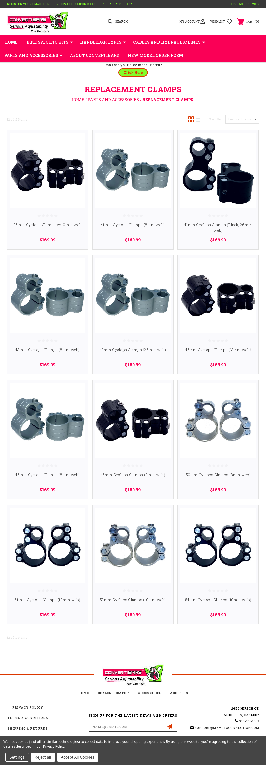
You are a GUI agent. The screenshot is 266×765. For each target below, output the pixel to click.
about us (179, 693)
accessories (149, 693)
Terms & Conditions (27, 718)
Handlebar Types (103, 42)
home (83, 693)
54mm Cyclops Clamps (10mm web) (218, 599)
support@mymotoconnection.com (227, 727)
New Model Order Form (155, 55)
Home (11, 42)
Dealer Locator (113, 693)
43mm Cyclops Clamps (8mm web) (47, 349)
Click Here (133, 72)
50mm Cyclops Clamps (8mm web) (218, 474)
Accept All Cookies (77, 757)
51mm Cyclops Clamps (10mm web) (47, 599)
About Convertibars (94, 55)
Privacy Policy (27, 707)
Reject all (43, 757)
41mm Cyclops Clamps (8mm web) (133, 224)
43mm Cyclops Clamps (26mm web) (133, 349)
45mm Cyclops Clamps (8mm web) (47, 474)
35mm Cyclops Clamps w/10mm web (48, 224)
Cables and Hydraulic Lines (169, 42)
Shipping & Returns (27, 728)
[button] (133, 72)
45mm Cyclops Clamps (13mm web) (218, 349)
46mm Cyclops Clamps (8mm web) (133, 474)
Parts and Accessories (33, 55)
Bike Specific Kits (50, 42)
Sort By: (215, 119)
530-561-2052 (249, 4)
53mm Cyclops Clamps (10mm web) (133, 599)
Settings (17, 757)
